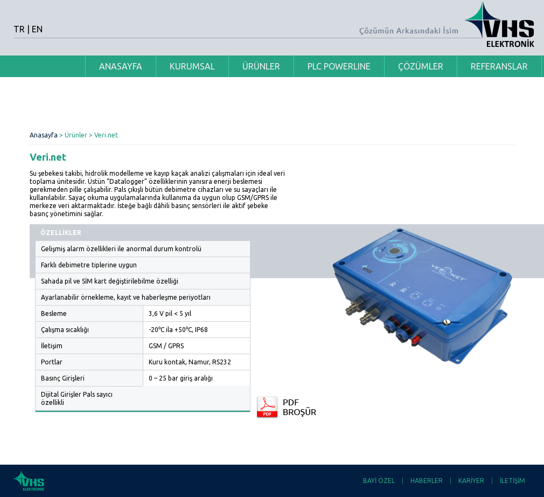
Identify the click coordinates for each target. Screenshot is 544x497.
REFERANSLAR (499, 66)
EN (37, 29)
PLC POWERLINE (339, 66)
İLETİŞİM (512, 480)
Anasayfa (44, 135)
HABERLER (426, 480)
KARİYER (471, 480)
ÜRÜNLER (261, 66)
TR (19, 29)
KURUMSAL (192, 66)
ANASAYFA (120, 66)
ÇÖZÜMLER (420, 66)
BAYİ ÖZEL (379, 480)
